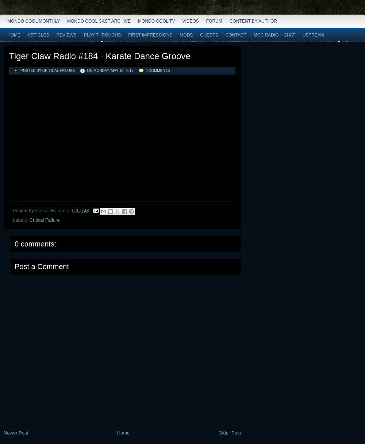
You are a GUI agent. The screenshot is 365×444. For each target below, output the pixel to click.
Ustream (313, 35)
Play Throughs (102, 35)
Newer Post (16, 433)
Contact (236, 35)
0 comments (158, 71)
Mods (186, 35)
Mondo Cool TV (156, 21)
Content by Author (253, 21)
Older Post (230, 433)
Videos (190, 21)
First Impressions (150, 35)
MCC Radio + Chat (274, 35)
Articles (38, 35)
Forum (214, 21)
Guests (209, 35)
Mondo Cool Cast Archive (99, 21)
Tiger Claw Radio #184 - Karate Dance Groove (100, 56)
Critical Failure (45, 220)
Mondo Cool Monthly (33, 21)
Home (13, 35)
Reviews (66, 35)
